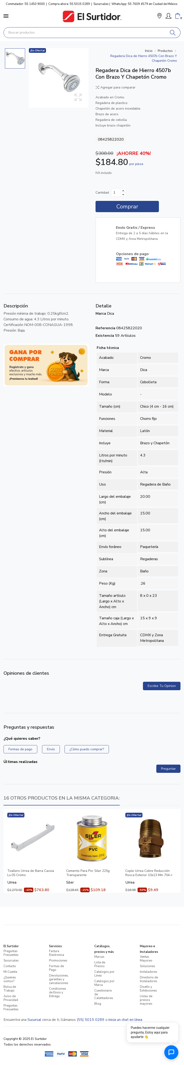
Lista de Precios (99, 964)
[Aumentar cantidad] (123, 191)
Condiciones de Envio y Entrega (57, 992)
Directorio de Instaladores (149, 979)
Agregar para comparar (115, 87)
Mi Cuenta (10, 972)
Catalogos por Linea (104, 974)
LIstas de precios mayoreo (146, 1000)
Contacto (10, 966)
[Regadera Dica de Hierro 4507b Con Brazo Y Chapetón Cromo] (58, 78)
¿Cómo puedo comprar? (86, 749)
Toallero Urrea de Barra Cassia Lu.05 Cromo (30, 873)
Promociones (58, 960)
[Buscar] (172, 32)
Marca (101, 313)
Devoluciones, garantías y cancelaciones (59, 979)
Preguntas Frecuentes (11, 953)
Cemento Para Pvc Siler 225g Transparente (88, 873)
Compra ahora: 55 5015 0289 (69, 4)
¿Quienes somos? (10, 979)
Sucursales (101, 4)
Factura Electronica (56, 953)
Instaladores (148, 972)
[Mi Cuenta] (168, 16)
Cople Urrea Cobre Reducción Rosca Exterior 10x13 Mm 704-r (148, 873)
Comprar (127, 206)
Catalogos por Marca (104, 983)
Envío (51, 749)
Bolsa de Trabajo (10, 989)
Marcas (99, 957)
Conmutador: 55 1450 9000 (25, 4)
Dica (110, 313)
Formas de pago (20, 749)
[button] (159, 16)
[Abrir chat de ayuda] (171, 1052)
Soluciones (147, 966)
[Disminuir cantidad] (123, 194)
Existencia (105, 335)
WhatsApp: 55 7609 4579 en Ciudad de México (144, 4)
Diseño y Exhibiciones (148, 989)
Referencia (105, 328)
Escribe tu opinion (162, 686)
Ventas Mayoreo (146, 959)
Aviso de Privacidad (11, 998)
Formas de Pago (56, 968)
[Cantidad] (116, 193)
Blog (97, 1004)
